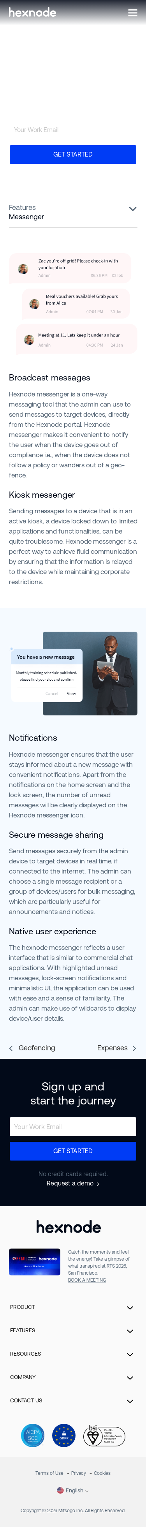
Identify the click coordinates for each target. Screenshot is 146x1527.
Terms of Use (49, 1473)
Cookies (102, 1473)
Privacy (78, 1473)
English (70, 1490)
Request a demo (70, 1183)
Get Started (73, 154)
